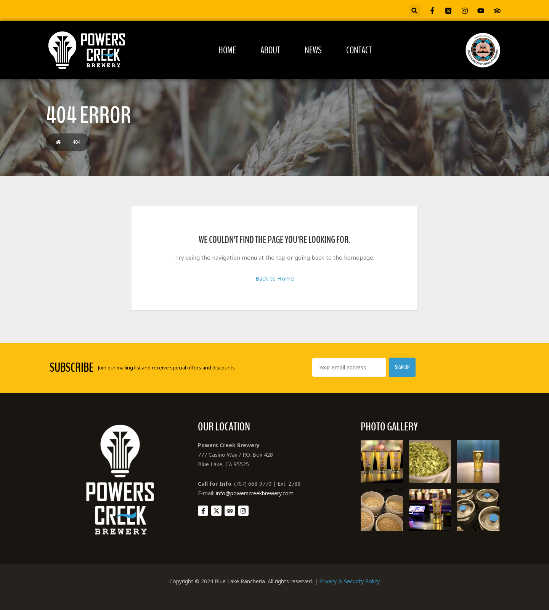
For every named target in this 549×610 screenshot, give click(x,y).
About (270, 50)
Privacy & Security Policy (349, 581)
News (313, 50)
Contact (359, 50)
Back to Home (274, 278)
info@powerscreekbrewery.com (255, 493)
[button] (415, 10)
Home (227, 50)
